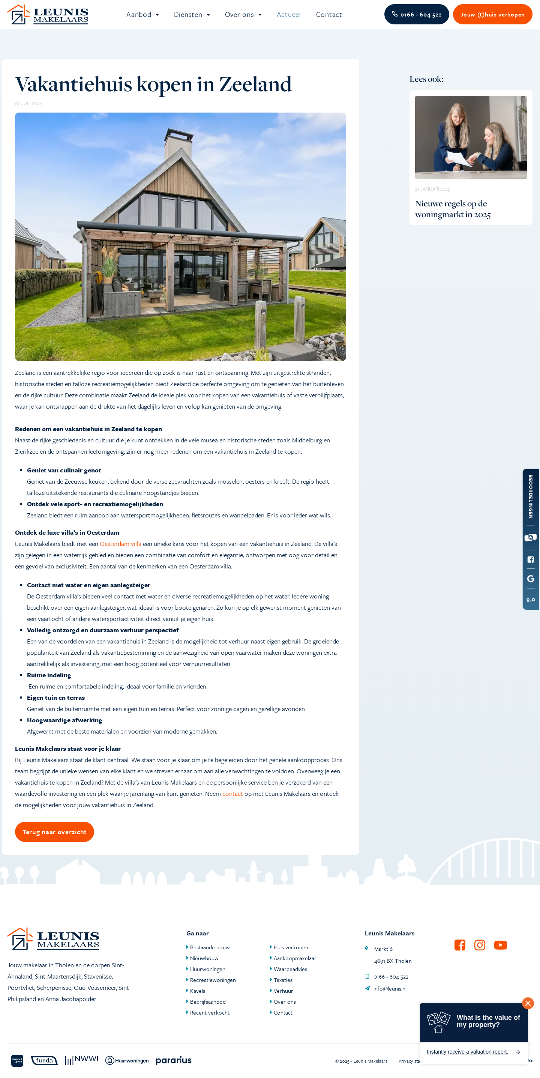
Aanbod (139, 19)
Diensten (189, 19)
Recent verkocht (210, 1012)
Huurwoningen (207, 969)
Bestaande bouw (210, 947)
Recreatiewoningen (213, 980)
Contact (329, 19)
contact (232, 802)
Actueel (289, 19)
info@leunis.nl (385, 988)
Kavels (197, 990)
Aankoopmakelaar (295, 958)
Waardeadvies (290, 969)
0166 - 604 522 (386, 976)
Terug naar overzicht (54, 840)
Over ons (240, 19)
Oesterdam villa (120, 552)
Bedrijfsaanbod (208, 1001)
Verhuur (283, 990)
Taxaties (283, 980)
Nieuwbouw (204, 958)
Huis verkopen (291, 947)
